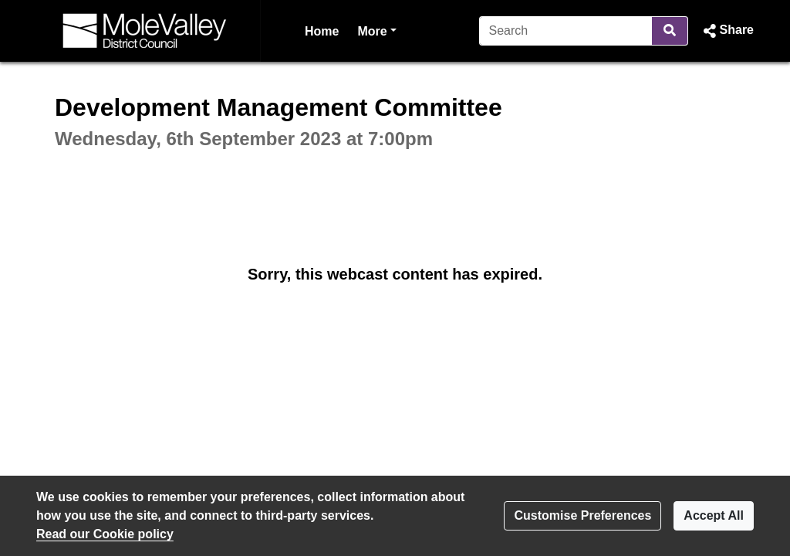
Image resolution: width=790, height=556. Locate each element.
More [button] (376, 30)
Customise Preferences (582, 515)
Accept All (714, 515)
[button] (727, 31)
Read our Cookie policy (105, 534)
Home (322, 31)
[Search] (566, 31)
